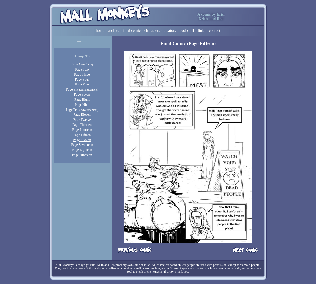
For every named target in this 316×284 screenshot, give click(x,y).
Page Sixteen (82, 140)
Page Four (82, 79)
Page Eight (82, 99)
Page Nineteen (82, 155)
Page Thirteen (82, 125)
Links (201, 30)
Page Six (82, 89)
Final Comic (132, 30)
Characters (152, 30)
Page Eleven (82, 114)
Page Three (82, 74)
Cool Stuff (187, 30)
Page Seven (82, 94)
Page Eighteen (82, 150)
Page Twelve (82, 119)
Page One (82, 64)
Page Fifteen (82, 135)
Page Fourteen (82, 130)
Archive (114, 30)
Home (100, 30)
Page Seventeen (82, 145)
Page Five (82, 84)
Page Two (82, 69)
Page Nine (82, 104)
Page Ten (82, 110)
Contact (214, 30)
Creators (170, 30)
